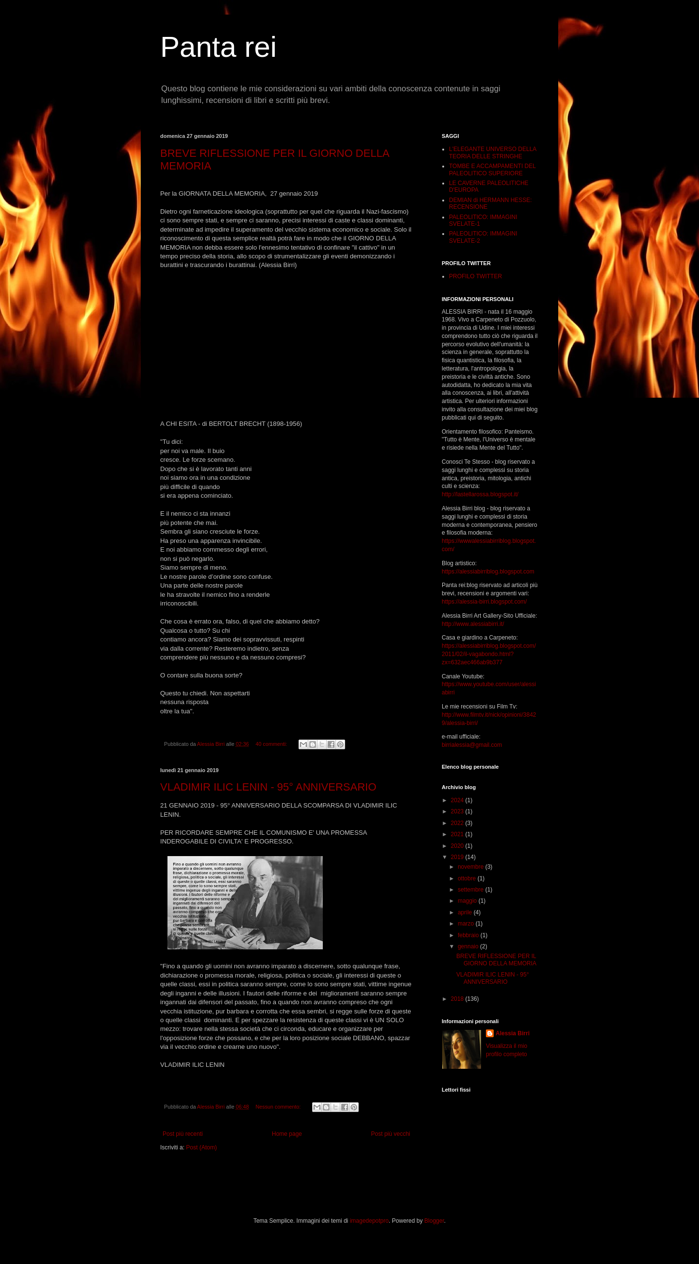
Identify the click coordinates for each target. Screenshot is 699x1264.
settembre (471, 889)
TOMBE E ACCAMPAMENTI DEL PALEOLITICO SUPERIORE (492, 169)
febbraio (469, 935)
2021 (458, 834)
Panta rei (218, 47)
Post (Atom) (201, 1147)
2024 (458, 800)
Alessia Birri (513, 1033)
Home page (287, 1133)
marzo (467, 923)
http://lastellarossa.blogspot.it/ (480, 494)
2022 (458, 823)
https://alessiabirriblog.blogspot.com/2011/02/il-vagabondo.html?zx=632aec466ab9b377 (489, 654)
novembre (471, 866)
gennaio (469, 946)
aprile (466, 912)
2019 (458, 857)
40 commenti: (271, 744)
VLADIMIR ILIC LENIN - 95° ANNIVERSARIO (268, 787)
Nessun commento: (278, 1107)
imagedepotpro (369, 1220)
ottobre (468, 878)
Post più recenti (183, 1133)
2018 (458, 998)
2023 (458, 811)
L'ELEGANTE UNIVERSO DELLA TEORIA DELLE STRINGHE (492, 152)
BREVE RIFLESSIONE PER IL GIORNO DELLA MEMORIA (496, 959)
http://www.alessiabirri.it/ (473, 624)
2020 (458, 846)
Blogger (434, 1220)
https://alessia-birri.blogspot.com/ (484, 601)
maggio (468, 900)
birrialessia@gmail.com (472, 745)
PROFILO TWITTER (475, 276)
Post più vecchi (390, 1133)
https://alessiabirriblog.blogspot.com (488, 571)
